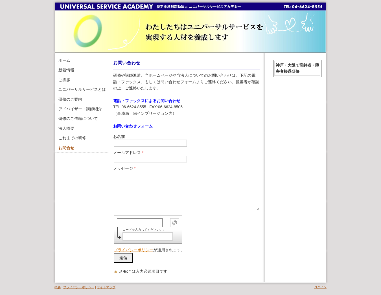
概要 (57, 287)
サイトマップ (106, 287)
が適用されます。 (149, 250)
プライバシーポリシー (133, 250)
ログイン (320, 287)
